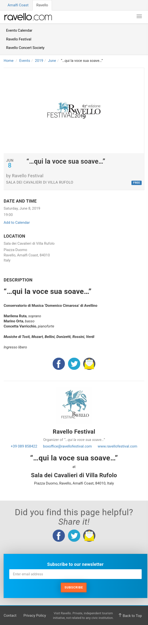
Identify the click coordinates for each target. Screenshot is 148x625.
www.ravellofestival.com (117, 446)
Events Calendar (19, 30)
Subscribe (73, 587)
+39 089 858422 (24, 446)
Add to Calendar (17, 222)
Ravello (42, 5)
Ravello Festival (18, 39)
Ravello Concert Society (25, 48)
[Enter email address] (75, 574)
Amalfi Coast (18, 5)
